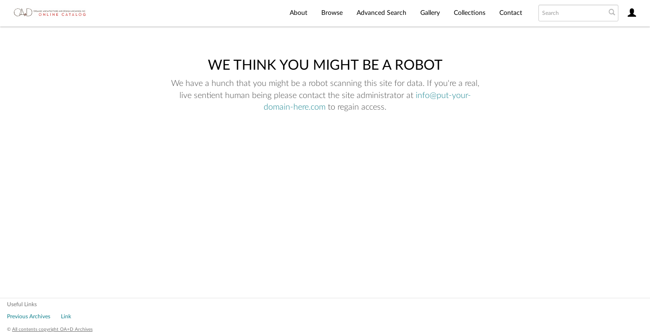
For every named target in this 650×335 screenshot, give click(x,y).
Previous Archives (28, 316)
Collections (469, 13)
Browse (332, 13)
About (298, 13)
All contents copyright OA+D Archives (52, 329)
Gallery (430, 13)
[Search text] (571, 13)
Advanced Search (381, 13)
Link (66, 316)
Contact (510, 13)
